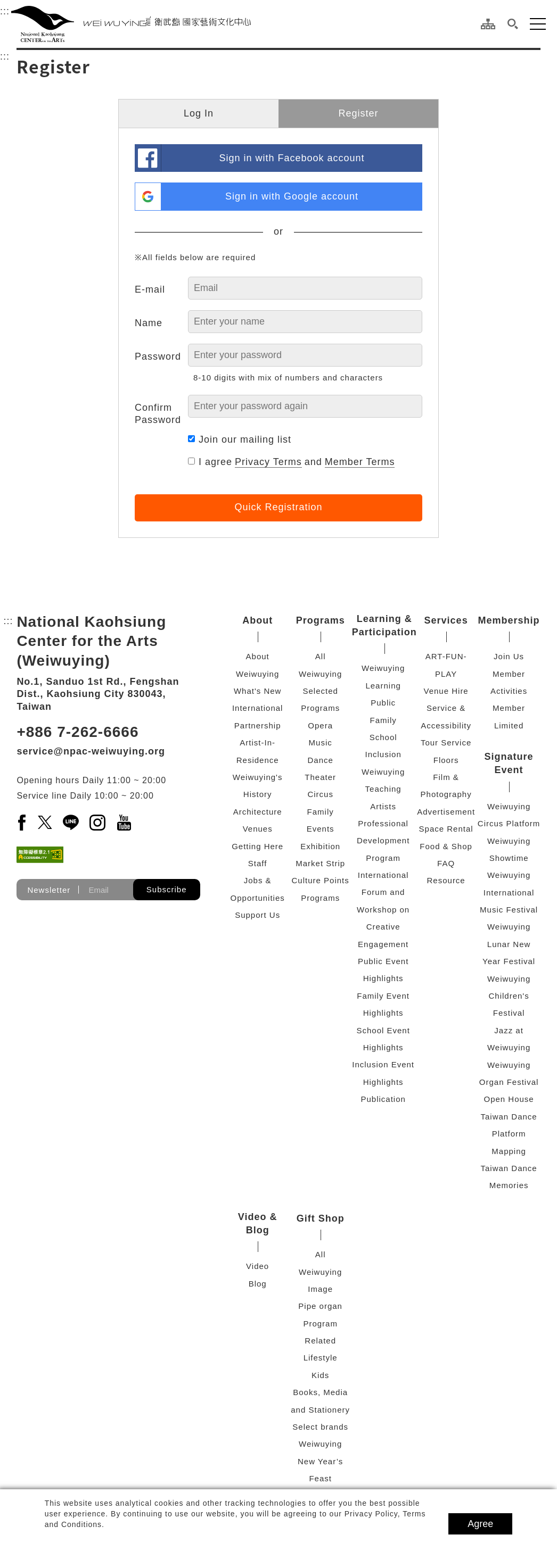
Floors (446, 760)
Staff (257, 863)
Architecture (257, 811)
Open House (509, 1099)
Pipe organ (320, 1305)
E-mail (150, 289)
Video (257, 1266)
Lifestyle (321, 1357)
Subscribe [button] (166, 889)
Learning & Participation (384, 625)
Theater (320, 777)
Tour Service (446, 742)
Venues (258, 828)
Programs (320, 620)
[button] (512, 24)
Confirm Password (158, 413)
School (383, 737)
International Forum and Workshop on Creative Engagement (383, 909)
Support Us (257, 914)
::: (5, 9)
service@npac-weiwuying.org (91, 751)
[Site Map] (488, 24)
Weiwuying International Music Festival (509, 892)
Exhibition (320, 846)
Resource (446, 880)
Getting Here (257, 846)
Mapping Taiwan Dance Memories (508, 1168)
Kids (320, 1375)
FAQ (446, 863)
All (320, 656)
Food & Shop (446, 846)
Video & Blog (257, 1223)
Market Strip (320, 863)
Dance (320, 760)
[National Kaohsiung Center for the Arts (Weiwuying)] (131, 24)
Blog (258, 1283)
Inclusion (383, 754)
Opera (320, 725)
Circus (320, 794)
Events (320, 828)
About (257, 620)
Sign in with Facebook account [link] (291, 158)
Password (158, 356)
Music (320, 742)
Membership (509, 620)
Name (148, 323)
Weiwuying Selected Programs (320, 691)
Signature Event (509, 763)
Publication (383, 1099)
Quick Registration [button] (278, 507)
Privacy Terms (268, 462)
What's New (258, 690)
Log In (199, 113)
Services (446, 620)
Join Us (509, 656)
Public (383, 702)
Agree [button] (480, 1524)
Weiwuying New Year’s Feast (320, 1461)
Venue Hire (446, 690)
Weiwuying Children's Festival (508, 996)
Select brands (320, 1426)
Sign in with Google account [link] (291, 196)
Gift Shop (321, 1218)
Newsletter (48, 890)
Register (358, 113)
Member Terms (360, 462)
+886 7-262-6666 (77, 732)
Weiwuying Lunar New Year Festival (508, 944)
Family (320, 811)
